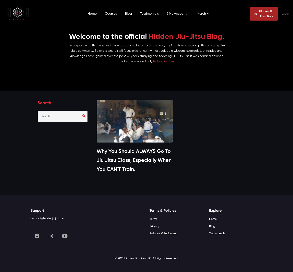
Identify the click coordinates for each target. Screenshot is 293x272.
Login (285, 13)
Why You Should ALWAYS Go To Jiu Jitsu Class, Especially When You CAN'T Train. (134, 160)
